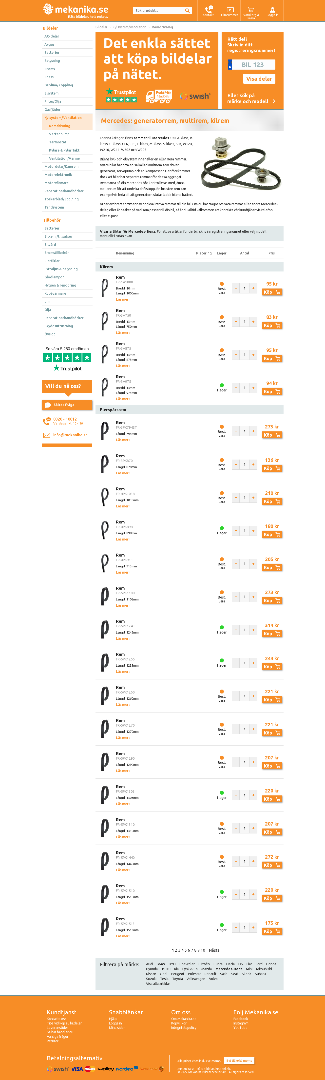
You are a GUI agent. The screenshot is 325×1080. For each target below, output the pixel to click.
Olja (47, 310)
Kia (176, 969)
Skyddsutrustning (58, 326)
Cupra (218, 964)
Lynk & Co (190, 969)
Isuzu (166, 969)
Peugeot (177, 974)
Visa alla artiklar (158, 984)
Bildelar (50, 28)
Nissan (151, 974)
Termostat (57, 142)
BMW (161, 964)
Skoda (246, 974)
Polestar (194, 974)
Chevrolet (187, 964)
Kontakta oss (57, 1019)
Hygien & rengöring (60, 285)
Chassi (49, 77)
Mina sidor (117, 1028)
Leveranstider (57, 1028)
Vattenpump (59, 134)
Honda (271, 964)
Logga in (115, 1023)
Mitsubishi (264, 969)
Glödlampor (54, 277)
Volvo (213, 979)
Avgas (49, 44)
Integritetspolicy (183, 1028)
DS (240, 964)
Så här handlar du (60, 1032)
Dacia (230, 964)
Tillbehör (52, 220)
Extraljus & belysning (61, 269)
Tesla (164, 979)
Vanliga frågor (57, 1037)
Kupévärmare (55, 293)
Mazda (206, 969)
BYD (172, 964)
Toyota (177, 979)
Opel (164, 974)
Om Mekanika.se (183, 1019)
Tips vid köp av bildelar (64, 1023)
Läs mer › (123, 299)
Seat (234, 974)
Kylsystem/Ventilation (63, 118)
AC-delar (51, 36)
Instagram (241, 1023)
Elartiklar (52, 261)
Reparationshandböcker (64, 191)
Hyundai (152, 969)
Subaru (260, 974)
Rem (120, 277)
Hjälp (113, 1019)
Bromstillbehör (56, 253)
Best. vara (222, 291)
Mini (249, 969)
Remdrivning (59, 126)
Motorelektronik (58, 175)
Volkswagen (196, 979)
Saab (224, 974)
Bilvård (50, 245)
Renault (210, 974)
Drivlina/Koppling (58, 85)
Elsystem (51, 93)
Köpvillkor (179, 1023)
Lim (47, 302)
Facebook (240, 1019)
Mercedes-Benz (228, 969)
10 (203, 950)
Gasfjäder (52, 110)
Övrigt (49, 334)
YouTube (240, 1028)
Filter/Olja (52, 101)
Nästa (214, 950)
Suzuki (151, 979)
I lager (222, 390)
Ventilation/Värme (64, 158)
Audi (149, 964)
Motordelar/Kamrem (61, 167)
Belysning (52, 61)
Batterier (51, 53)
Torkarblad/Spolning (61, 199)
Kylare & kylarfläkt (64, 150)
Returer (52, 1041)
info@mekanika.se (70, 435)
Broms (49, 69)
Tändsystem (54, 207)
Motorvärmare (56, 183)
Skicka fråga (59, 405)
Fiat (249, 964)
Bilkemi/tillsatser (58, 236)
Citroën (204, 964)
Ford (259, 964)
